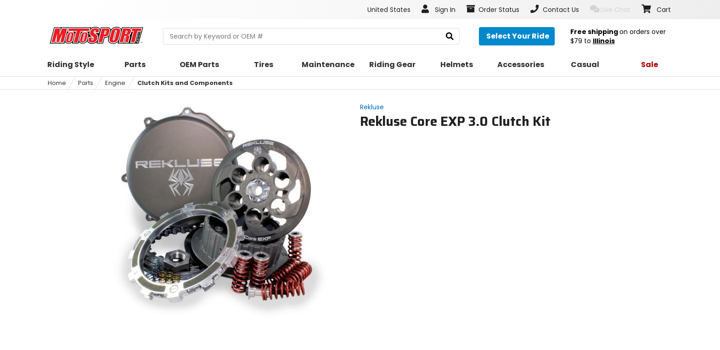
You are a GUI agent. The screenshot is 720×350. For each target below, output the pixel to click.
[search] (450, 36)
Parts (85, 83)
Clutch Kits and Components (185, 83)
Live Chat (610, 9)
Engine (115, 83)
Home (57, 83)
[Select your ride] (517, 36)
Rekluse (372, 107)
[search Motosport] (311, 36)
